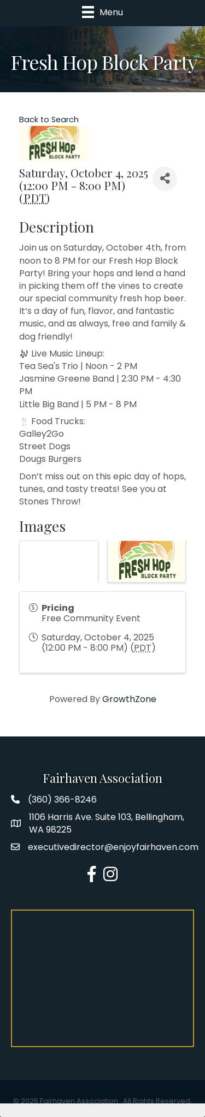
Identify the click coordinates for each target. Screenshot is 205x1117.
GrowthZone (129, 699)
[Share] (165, 179)
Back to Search (49, 119)
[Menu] (102, 12)
